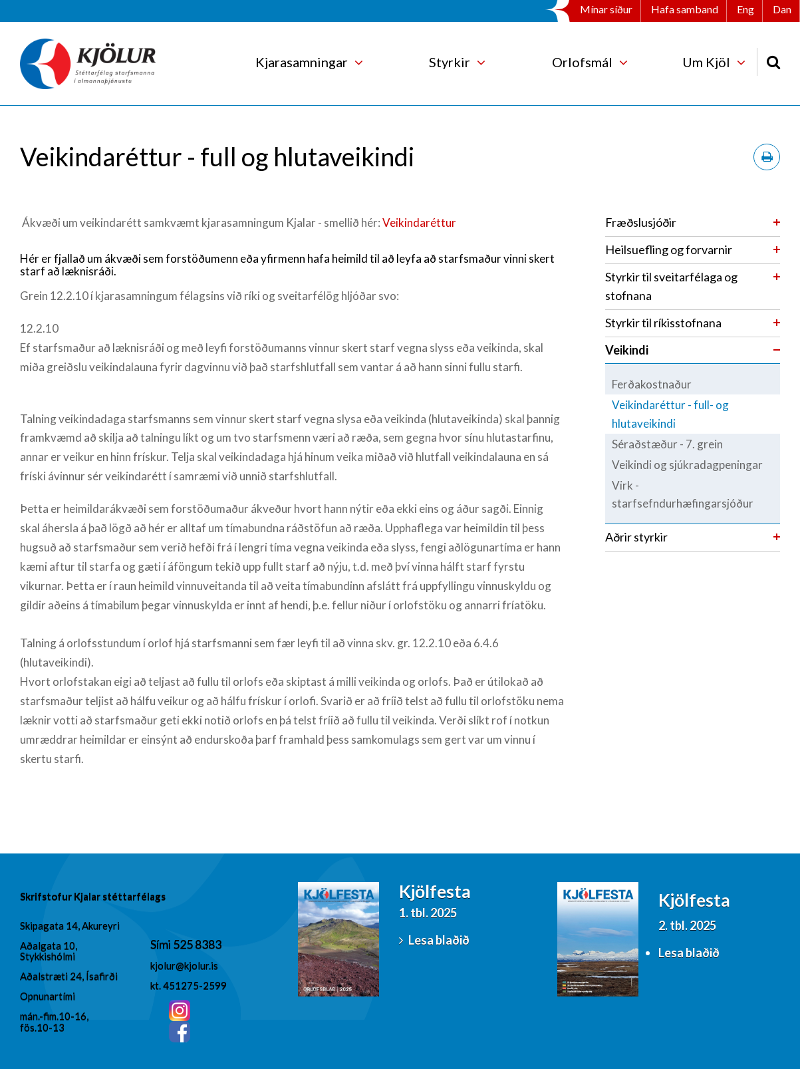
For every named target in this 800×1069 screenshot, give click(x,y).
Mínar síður (606, 9)
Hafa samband (684, 9)
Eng (745, 9)
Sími (161, 944)
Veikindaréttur (419, 222)
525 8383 (197, 944)
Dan (782, 9)
